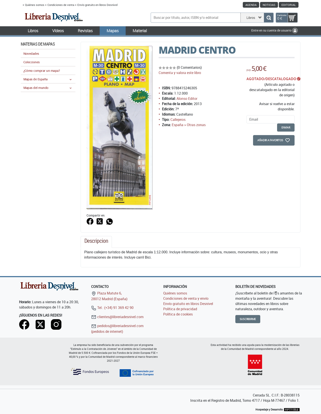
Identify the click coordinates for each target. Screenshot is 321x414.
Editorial (288, 5)
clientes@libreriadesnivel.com (117, 316)
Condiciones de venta (60, 5)
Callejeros (178, 119)
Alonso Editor (187, 98)
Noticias (269, 5)
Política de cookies (178, 314)
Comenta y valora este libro (180, 72)
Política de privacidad (180, 309)
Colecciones (31, 62)
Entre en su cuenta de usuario (274, 30)
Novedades (31, 53)
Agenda (251, 5)
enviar (285, 127)
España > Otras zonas (189, 124)
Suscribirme (248, 319)
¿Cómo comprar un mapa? (41, 71)
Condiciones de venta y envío (185, 298)
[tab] (96, 242)
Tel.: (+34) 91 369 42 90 (112, 307)
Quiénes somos (34, 5)
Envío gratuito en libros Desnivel (97, 5)
